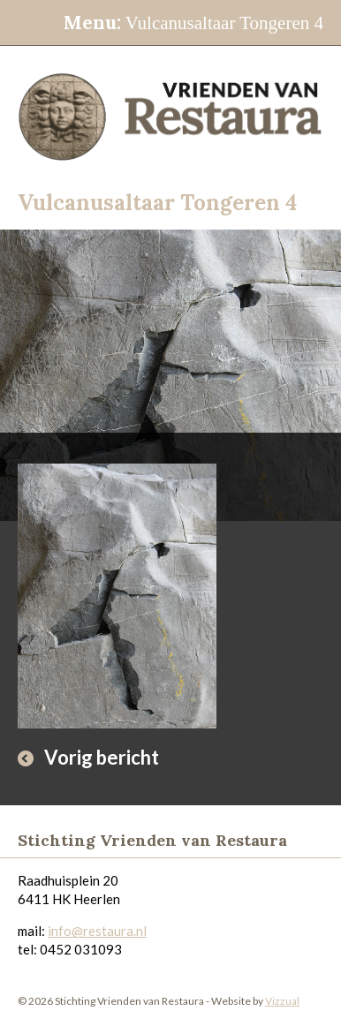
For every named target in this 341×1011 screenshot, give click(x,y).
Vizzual (282, 1000)
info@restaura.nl (97, 931)
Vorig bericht (101, 757)
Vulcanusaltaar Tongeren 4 (193, 22)
